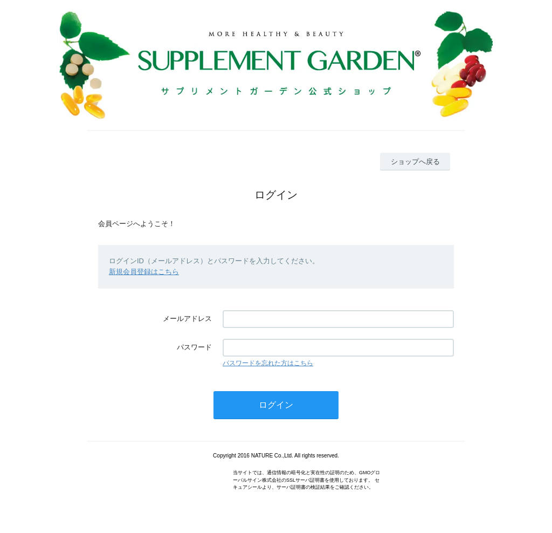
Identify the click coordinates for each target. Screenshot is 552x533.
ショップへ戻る (415, 162)
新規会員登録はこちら (144, 272)
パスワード (194, 347)
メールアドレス (187, 319)
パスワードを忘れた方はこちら (268, 363)
